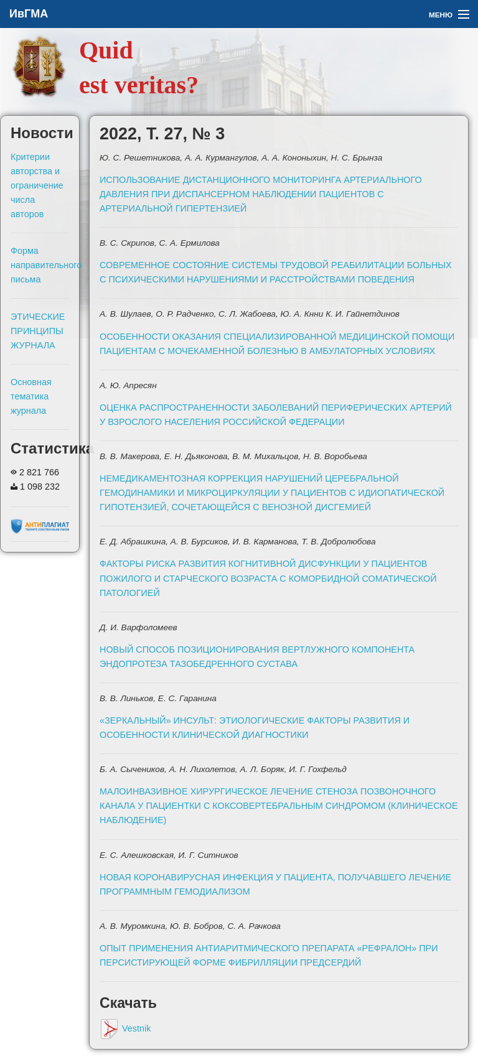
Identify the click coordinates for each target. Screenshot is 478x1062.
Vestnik (125, 1028)
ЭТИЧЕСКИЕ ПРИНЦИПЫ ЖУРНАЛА (38, 331)
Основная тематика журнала (31, 396)
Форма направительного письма (46, 265)
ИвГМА (28, 13)
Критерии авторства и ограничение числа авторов (37, 185)
